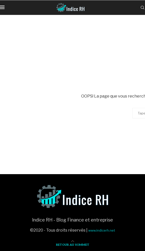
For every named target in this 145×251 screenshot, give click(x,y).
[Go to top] (72, 244)
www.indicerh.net (101, 230)
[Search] (142, 7)
